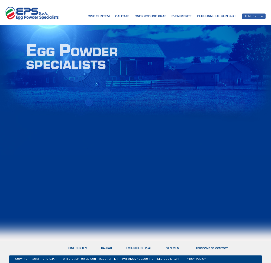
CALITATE (122, 16)
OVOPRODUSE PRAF (138, 248)
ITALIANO (250, 16)
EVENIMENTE (173, 248)
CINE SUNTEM (99, 16)
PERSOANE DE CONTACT (212, 249)
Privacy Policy (194, 259)
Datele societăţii (165, 259)
